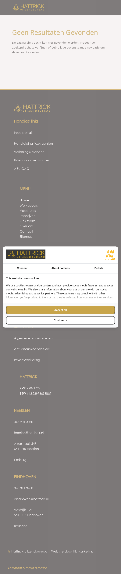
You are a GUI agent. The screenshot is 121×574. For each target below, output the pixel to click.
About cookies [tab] (60, 268)
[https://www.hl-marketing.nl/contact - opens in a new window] (110, 255)
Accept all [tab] (60, 310)
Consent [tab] (22, 268)
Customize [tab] (60, 320)
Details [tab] (98, 268)
